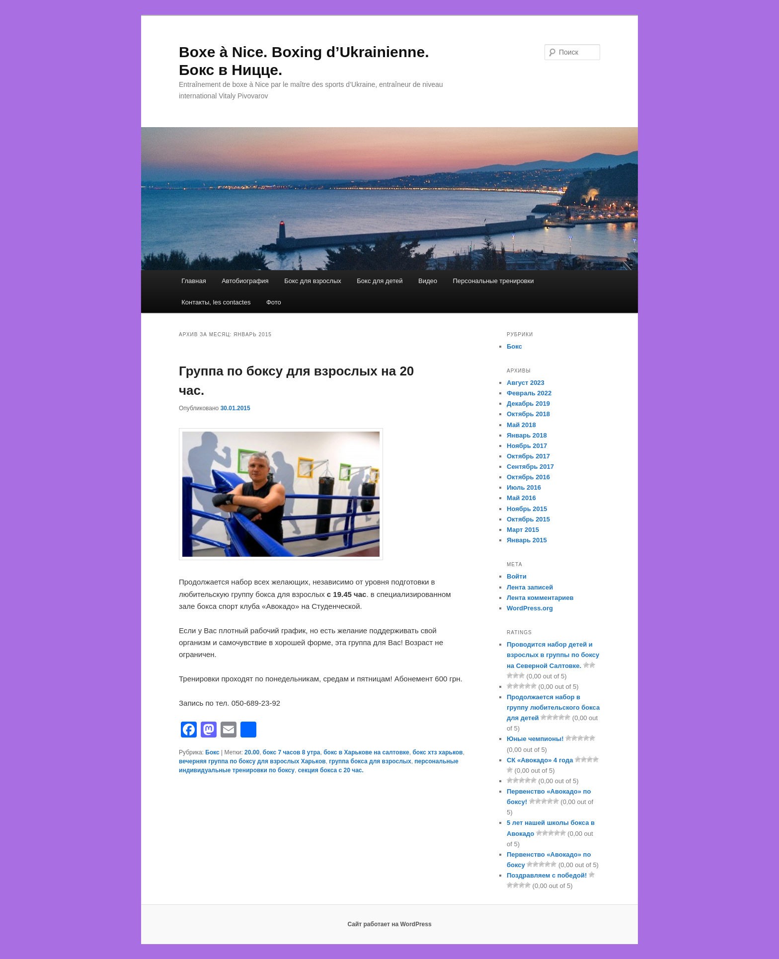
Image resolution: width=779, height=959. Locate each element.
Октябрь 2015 (528, 519)
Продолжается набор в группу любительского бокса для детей (553, 707)
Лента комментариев (540, 597)
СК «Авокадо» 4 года (540, 760)
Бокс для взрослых (312, 281)
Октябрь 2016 (528, 477)
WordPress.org (530, 608)
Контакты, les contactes (215, 302)
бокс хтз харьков (437, 752)
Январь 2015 (527, 540)
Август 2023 (526, 382)
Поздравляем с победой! (547, 875)
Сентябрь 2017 (530, 466)
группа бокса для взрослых (370, 761)
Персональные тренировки (493, 281)
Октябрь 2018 (528, 414)
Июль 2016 (524, 487)
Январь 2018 (527, 435)
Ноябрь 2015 (527, 509)
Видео (427, 281)
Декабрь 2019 (528, 403)
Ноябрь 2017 (527, 445)
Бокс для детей (379, 281)
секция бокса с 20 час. (331, 770)
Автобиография (245, 281)
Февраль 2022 (529, 393)
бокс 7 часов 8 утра (291, 752)
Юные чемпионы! (535, 738)
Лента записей (530, 587)
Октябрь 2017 (528, 456)
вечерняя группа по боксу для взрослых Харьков (252, 761)
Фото (273, 302)
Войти (517, 576)
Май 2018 (521, 425)
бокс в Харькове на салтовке (366, 752)
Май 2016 (521, 498)
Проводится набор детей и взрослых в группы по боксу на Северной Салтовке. (553, 655)
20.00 (251, 752)
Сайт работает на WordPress (389, 924)
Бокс (212, 752)
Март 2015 (523, 529)
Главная (193, 281)
